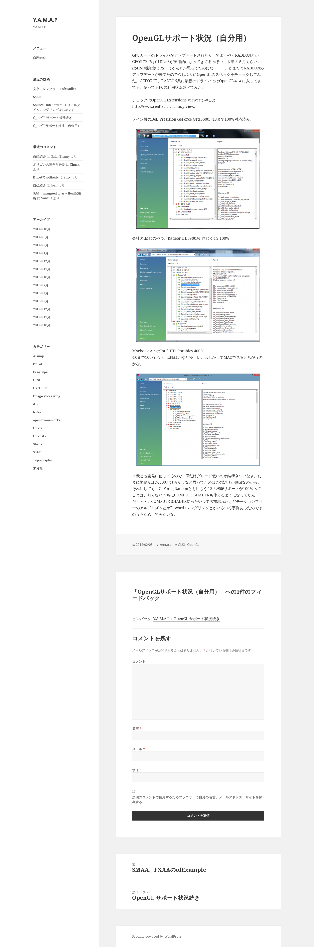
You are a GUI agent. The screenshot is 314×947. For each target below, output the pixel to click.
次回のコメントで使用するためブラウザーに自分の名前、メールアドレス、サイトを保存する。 (197, 799)
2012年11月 (41, 317)
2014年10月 (41, 229)
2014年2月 (40, 245)
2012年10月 (41, 325)
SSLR (37, 97)
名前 (137, 728)
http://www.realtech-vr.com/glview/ (163, 106)
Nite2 (37, 412)
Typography (42, 460)
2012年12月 (41, 309)
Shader (38, 444)
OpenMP (39, 436)
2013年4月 (40, 293)
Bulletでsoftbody (46, 177)
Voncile (46, 198)
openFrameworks (46, 420)
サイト (137, 770)
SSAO (37, 452)
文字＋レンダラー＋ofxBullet (54, 89)
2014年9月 (40, 237)
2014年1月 (40, 253)
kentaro (165, 544)
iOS (35, 404)
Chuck (75, 164)
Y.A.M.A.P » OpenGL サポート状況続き (186, 618)
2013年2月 (40, 301)
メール (138, 749)
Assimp (38, 356)
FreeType (40, 372)
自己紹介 (39, 58)
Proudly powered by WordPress (156, 936)
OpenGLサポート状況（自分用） (57, 125)
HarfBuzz (40, 388)
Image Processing (46, 396)
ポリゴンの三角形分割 (49, 164)
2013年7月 (40, 285)
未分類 (38, 468)
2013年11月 (41, 269)
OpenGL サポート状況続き (52, 117)
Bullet (37, 364)
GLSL (37, 380)
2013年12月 (41, 261)
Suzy (67, 177)
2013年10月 (41, 277)
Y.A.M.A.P (45, 19)
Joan (54, 185)
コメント (139, 661)
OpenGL (39, 428)
